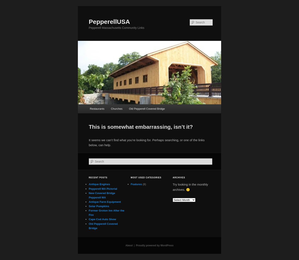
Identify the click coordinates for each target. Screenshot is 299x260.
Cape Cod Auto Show (102, 219)
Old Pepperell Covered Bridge (147, 108)
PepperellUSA (109, 21)
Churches (117, 108)
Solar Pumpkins (99, 206)
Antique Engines (99, 184)
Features (136, 184)
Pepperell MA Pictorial (103, 188)
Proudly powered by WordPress (154, 245)
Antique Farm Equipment (105, 201)
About (129, 245)
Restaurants (97, 108)
